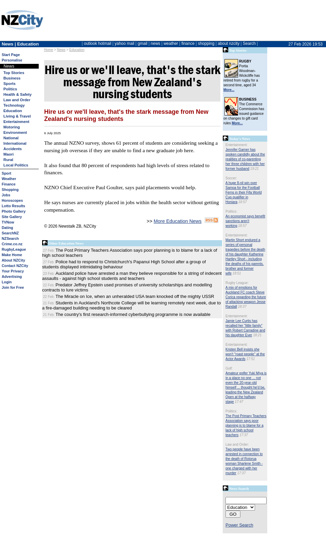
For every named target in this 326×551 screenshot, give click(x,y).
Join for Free (13, 287)
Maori (8, 154)
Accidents (12, 149)
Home (48, 50)
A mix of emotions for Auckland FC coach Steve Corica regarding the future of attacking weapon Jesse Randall (245, 297)
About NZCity (13, 260)
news (155, 43)
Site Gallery (12, 217)
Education (76, 50)
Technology (14, 105)
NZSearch (10, 238)
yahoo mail (124, 43)
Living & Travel (17, 116)
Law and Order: (237, 444)
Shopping (10, 190)
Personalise (12, 60)
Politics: (231, 211)
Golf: (229, 368)
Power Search (239, 525)
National (11, 138)
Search (249, 43)
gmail (142, 43)
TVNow (8, 222)
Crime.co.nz (12, 244)
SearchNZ (10, 233)
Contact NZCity (15, 266)
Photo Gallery (13, 211)
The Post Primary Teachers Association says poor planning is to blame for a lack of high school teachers (245, 425)
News (61, 50)
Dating (7, 228)
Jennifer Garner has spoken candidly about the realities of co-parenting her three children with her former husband (245, 159)
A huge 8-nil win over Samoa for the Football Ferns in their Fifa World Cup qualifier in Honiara (243, 192)
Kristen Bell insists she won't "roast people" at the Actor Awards (245, 354)
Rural (8, 160)
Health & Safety (17, 94)
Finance (9, 184)
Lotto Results (13, 206)
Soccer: (231, 178)
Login (7, 282)
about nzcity (228, 43)
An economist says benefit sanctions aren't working (245, 221)
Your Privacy (13, 271)
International (14, 143)
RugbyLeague (14, 249)
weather (171, 43)
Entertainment (16, 122)
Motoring (11, 127)
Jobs (6, 195)
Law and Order (16, 100)
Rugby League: (237, 283)
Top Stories (13, 73)
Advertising (12, 276)
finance (188, 43)
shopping (206, 43)
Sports (9, 84)
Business (11, 78)
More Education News (178, 221)
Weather (9, 179)
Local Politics (15, 165)
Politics (10, 89)
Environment (15, 132)
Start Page (11, 55)
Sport (6, 173)
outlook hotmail (97, 43)
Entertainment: (236, 145)
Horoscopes (12, 200)
